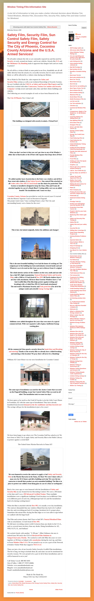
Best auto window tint (76, 77)
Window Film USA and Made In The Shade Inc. (77, 334)
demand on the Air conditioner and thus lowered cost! (43, 405)
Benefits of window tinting (78, 71)
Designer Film (74, 125)
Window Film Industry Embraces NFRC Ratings (77, 326)
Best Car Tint (74, 79)
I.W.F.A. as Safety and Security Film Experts (41, 84)
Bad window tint (75, 69)
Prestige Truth (74, 201)
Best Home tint (74, 81)
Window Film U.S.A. (20, 542)
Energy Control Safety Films (42, 583)
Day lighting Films (75, 120)
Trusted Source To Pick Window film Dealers (77, 281)
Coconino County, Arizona (16, 196)
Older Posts (59, 589)
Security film (74, 228)
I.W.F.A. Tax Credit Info (77, 170)
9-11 (57, 61)
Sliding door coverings (77, 230)
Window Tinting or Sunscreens (75, 365)
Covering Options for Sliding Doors (76, 117)
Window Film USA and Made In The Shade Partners (77, 339)
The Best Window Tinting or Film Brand (77, 262)
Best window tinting (76, 92)
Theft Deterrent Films (76, 273)
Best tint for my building (77, 86)
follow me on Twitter (80, 421)
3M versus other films (76, 50)
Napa (71, 187)
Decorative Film (75, 122)
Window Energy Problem (77, 322)
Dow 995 (35, 506)
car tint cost (73, 101)
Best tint (72, 84)
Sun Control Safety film (17, 585)
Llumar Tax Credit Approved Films (75, 177)
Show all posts (52, 27)
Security (10, 61)
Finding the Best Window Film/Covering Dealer (77, 148)
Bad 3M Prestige (75, 67)
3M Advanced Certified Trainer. (35, 494)
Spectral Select (74, 240)
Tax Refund (73, 259)
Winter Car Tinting (75, 385)
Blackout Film (74, 94)
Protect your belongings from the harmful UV (77, 204)
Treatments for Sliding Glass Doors (77, 278)
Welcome (73, 309)
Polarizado (73, 195)
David (79, 34)
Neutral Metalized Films (52, 519)
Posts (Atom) (20, 592)
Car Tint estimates (75, 103)
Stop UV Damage (75, 245)
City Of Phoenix (16, 98)
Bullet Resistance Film (28, 583)
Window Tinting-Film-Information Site (26, 7)
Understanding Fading (77, 288)
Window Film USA (75, 331)
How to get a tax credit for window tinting (78, 167)
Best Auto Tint (74, 75)
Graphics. (73, 164)
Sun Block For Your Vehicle (78, 250)
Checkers (73, 105)
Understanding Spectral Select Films (77, 295)
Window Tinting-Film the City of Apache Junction (77, 382)
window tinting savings (77, 376)
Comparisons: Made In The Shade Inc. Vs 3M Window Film (78, 113)
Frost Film (73, 158)
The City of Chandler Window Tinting (76, 266)
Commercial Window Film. (78, 108)
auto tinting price (75, 61)
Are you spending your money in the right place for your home (77, 57)
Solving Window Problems (78, 236)
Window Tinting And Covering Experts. (76, 343)
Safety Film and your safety (78, 224)
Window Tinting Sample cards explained (77, 372)
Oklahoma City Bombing (19, 63)
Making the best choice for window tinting (78, 184)
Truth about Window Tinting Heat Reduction (77, 285)
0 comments (28, 581)
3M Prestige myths (75, 48)
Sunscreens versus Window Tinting (76, 256)
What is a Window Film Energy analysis (77, 312)
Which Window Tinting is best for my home (77, 319)
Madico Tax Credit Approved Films (75, 180)
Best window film (75, 90)
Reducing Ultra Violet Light (78, 214)
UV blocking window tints (78, 298)
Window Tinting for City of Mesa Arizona (78, 350)
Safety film (54, 583)
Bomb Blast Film (16, 583)
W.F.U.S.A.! (37, 545)
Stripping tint (74, 248)
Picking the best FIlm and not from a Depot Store (78, 192)
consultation (36, 540)
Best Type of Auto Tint (77, 88)
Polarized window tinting (77, 198)
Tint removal (74, 275)
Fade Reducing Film (76, 138)
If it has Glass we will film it (78, 172)
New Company (74, 189)
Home (31, 589)
